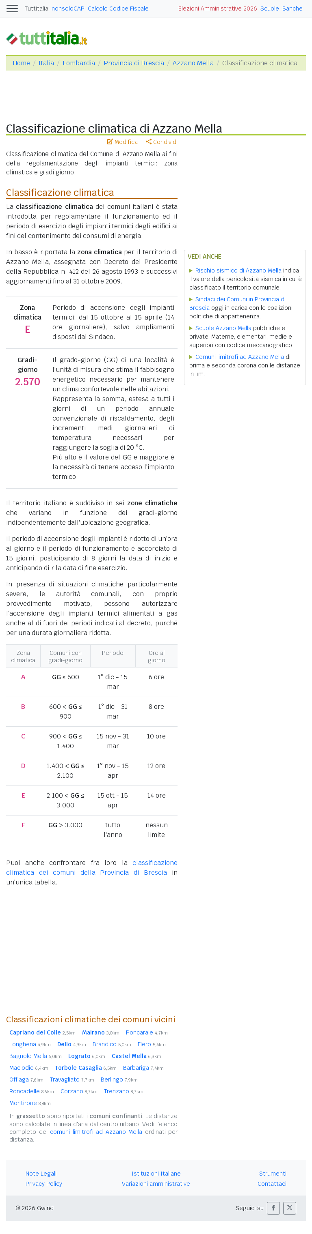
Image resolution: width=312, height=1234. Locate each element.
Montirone (30, 1103)
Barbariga (143, 1067)
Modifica (122, 142)
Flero (152, 1044)
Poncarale (147, 1032)
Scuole (269, 8)
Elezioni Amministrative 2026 (217, 8)
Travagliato (72, 1079)
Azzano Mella (193, 63)
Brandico (112, 1044)
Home (21, 63)
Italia (46, 63)
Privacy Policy (44, 1183)
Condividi (162, 142)
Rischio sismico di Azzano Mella (238, 270)
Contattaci (272, 1183)
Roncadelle (31, 1091)
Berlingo (119, 1079)
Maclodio (28, 1067)
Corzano (79, 1091)
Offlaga (26, 1079)
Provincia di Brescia (134, 63)
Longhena (30, 1044)
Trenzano (123, 1091)
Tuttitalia (36, 8)
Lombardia (79, 63)
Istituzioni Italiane (156, 1173)
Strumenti (272, 1173)
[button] (273, 1208)
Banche (292, 8)
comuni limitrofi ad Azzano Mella (96, 1131)
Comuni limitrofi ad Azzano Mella (239, 357)
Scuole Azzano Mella (223, 328)
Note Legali (41, 1173)
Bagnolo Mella (35, 1056)
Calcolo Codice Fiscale (118, 8)
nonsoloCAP (68, 8)
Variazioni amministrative (156, 1183)
